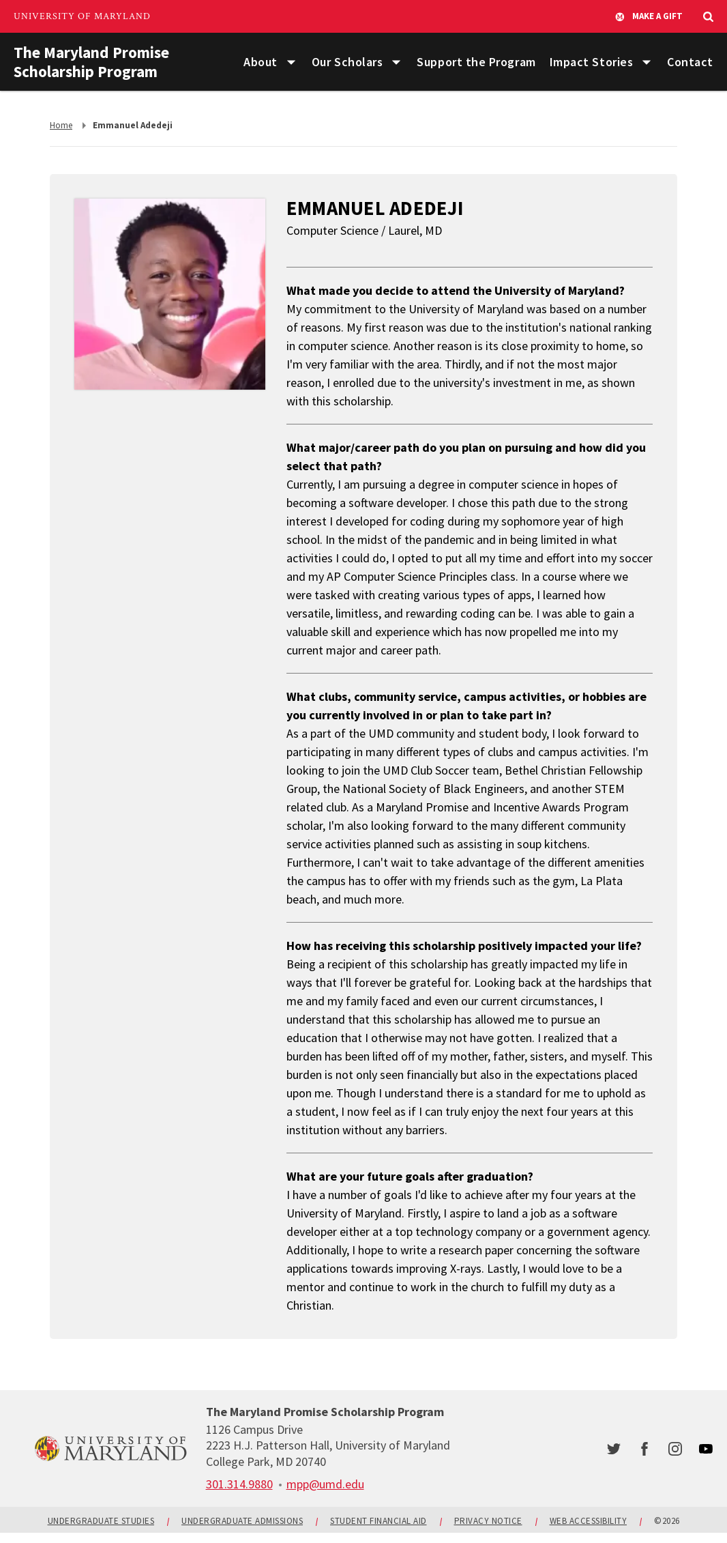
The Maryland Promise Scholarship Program (95, 62)
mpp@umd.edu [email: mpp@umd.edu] (325, 1494)
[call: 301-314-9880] (239, 1494)
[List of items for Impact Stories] (646, 63)
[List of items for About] (291, 63)
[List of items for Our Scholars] (396, 63)
